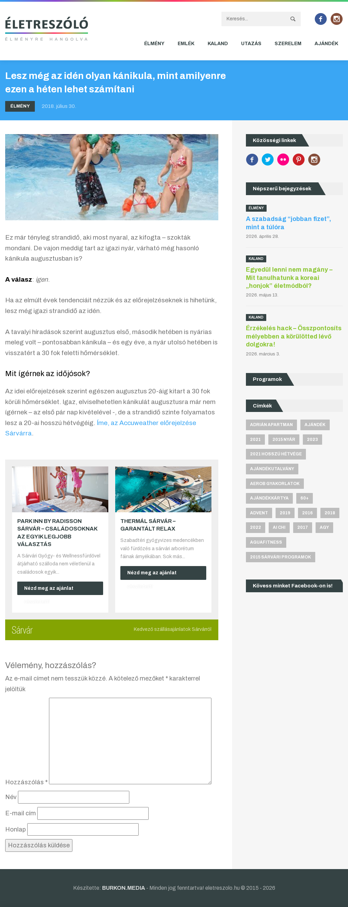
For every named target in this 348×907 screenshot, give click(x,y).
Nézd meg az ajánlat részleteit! (48, 590)
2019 (285, 513)
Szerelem (288, 43)
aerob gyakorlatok (275, 483)
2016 (307, 513)
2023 (312, 439)
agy (324, 527)
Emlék (186, 43)
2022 (255, 527)
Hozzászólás (26, 782)
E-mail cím (20, 813)
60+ (304, 498)
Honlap (15, 829)
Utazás (251, 43)
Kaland (218, 43)
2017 (302, 527)
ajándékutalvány (272, 468)
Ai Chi (279, 527)
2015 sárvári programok (280, 557)
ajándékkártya (269, 498)
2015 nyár (283, 439)
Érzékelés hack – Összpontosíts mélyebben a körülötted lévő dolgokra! (293, 336)
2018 (330, 513)
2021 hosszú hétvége (276, 454)
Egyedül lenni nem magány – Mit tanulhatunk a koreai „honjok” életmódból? (289, 277)
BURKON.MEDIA (123, 888)
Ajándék (326, 43)
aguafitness (266, 542)
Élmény (154, 43)
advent (259, 513)
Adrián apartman (271, 424)
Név (11, 797)
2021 (255, 439)
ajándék (315, 424)
